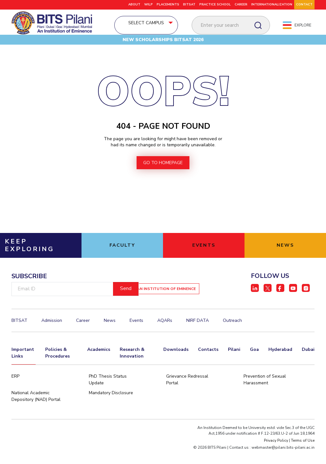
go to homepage (163, 175)
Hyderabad (280, 361)
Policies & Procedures (57, 364)
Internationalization (271, 4)
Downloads (175, 361)
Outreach (232, 333)
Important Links (22, 364)
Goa (254, 361)
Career (241, 4)
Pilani (234, 361)
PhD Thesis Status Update (108, 392)
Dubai (308, 361)
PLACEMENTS (168, 4)
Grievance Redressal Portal (187, 392)
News (110, 333)
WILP (148, 4)
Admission (51, 333)
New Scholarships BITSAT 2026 (163, 46)
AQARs (164, 333)
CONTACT (304, 4)
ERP (15, 389)
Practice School (215, 4)
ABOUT (134, 4)
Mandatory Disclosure (111, 406)
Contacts (208, 361)
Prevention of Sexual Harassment (265, 392)
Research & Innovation (132, 364)
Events (136, 333)
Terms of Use (303, 453)
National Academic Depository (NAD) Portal (35, 409)
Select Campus (163, 24)
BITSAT (189, 4)
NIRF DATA (197, 333)
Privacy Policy (276, 453)
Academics (98, 361)
